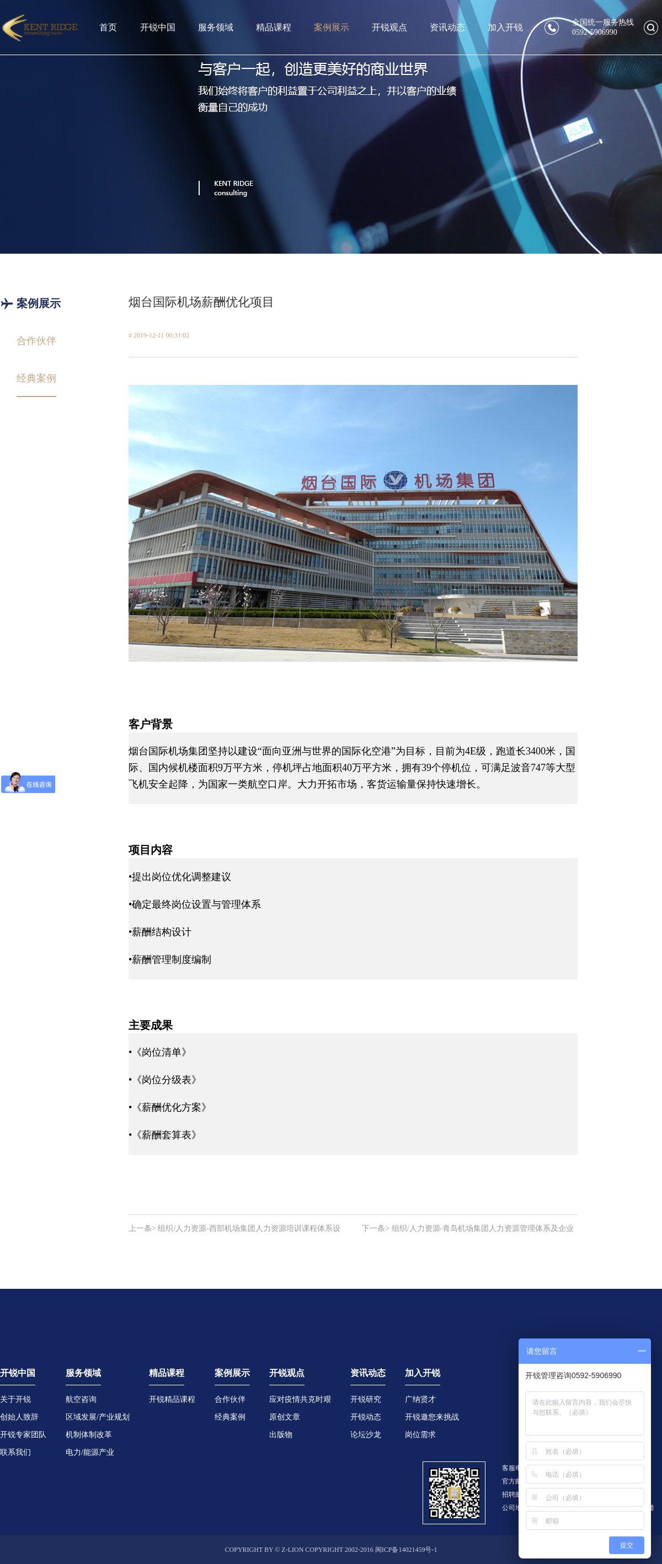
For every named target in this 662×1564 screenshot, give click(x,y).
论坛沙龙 (365, 1435)
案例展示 (331, 27)
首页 (108, 27)
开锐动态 (365, 1417)
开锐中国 (157, 27)
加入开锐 (505, 27)
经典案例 (230, 1417)
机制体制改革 (89, 1435)
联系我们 (15, 1452)
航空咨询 (81, 1399)
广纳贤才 (420, 1399)
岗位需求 (420, 1435)
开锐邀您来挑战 (432, 1417)
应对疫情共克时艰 (300, 1399)
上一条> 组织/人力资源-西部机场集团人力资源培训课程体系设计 (234, 1229)
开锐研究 (365, 1399)
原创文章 (284, 1417)
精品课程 (273, 27)
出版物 (280, 1435)
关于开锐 (15, 1399)
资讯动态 (447, 27)
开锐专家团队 (23, 1435)
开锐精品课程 (172, 1399)
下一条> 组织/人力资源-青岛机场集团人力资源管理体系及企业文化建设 (468, 1229)
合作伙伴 (230, 1399)
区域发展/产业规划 (98, 1417)
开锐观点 (389, 27)
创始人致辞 (19, 1417)
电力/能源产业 (90, 1452)
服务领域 (215, 27)
